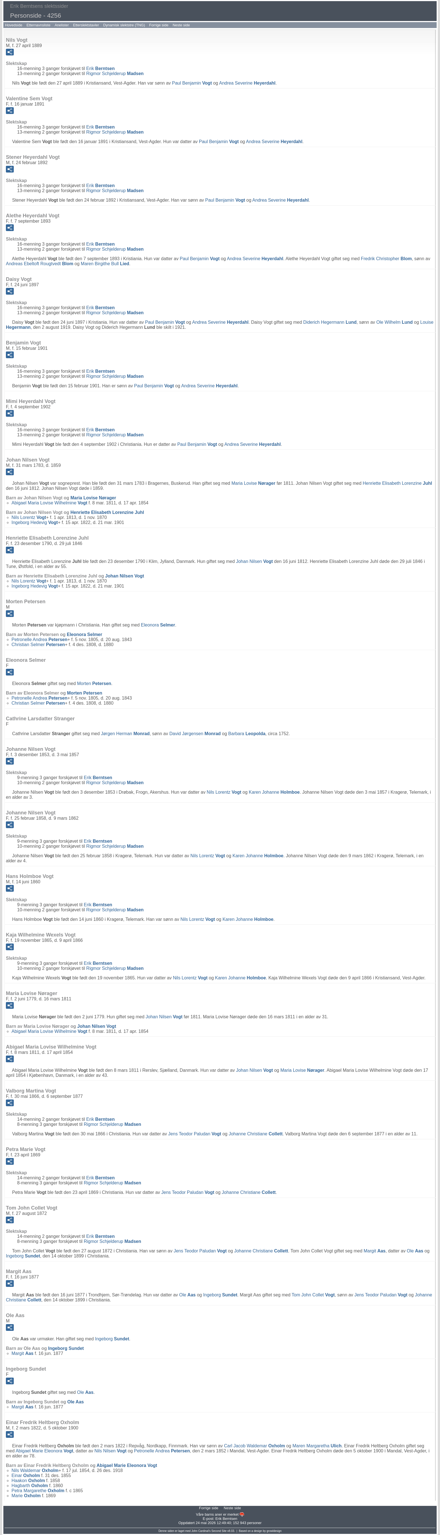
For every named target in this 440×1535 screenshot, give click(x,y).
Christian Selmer (38, 644)
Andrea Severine (247, 83)
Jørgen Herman (125, 733)
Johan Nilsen (254, 561)
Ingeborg (23, 1256)
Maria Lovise (254, 483)
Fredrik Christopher (386, 258)
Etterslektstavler (86, 25)
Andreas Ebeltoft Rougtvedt (39, 263)
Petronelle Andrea (39, 639)
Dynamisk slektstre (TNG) (124, 25)
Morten (94, 683)
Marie (26, 1495)
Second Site (218, 1530)
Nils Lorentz (29, 517)
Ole (415, 1251)
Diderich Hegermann (330, 322)
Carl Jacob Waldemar (254, 1445)
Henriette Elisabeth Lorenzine (397, 483)
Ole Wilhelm (394, 322)
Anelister (62, 25)
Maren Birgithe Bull (105, 263)
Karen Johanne (274, 792)
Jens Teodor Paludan (194, 1133)
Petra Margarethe (38, 1490)
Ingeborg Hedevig (35, 522)
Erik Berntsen (226, 1519)
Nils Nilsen (110, 1450)
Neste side (181, 25)
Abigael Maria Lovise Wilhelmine (49, 502)
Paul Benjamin (192, 83)
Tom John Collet (313, 1294)
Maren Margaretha (317, 1445)
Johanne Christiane (256, 1133)
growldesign (274, 1530)
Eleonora (158, 625)
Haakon (28, 1480)
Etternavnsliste (38, 25)
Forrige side (159, 25)
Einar (26, 1475)
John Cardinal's (201, 1530)
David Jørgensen (195, 733)
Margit (375, 1251)
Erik (100, 68)
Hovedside (13, 25)
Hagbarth (30, 1485)
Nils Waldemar (35, 1470)
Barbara (246, 733)
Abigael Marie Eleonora (44, 1450)
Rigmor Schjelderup (115, 73)
